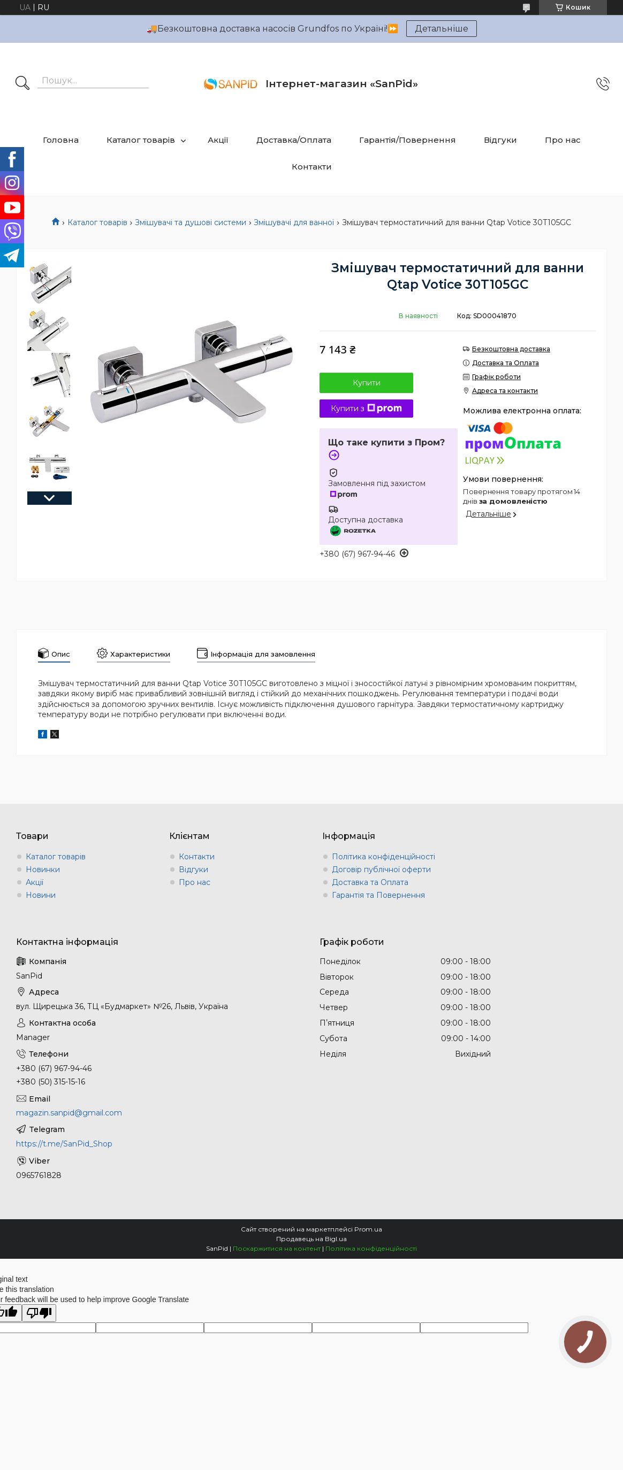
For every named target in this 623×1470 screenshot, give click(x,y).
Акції (218, 140)
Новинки (43, 869)
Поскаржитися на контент (277, 1248)
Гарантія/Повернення (407, 140)
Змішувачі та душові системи (190, 222)
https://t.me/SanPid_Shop (64, 1144)
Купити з (366, 408)
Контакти (312, 166)
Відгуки (500, 140)
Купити (367, 383)
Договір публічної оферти (381, 869)
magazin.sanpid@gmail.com (69, 1113)
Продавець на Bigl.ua (311, 1239)
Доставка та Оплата (370, 882)
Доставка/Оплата (293, 140)
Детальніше (441, 29)
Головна (61, 140)
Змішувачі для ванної (294, 222)
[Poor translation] (39, 1313)
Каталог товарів (141, 140)
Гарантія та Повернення (378, 895)
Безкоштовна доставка (511, 349)
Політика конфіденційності (383, 856)
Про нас (563, 140)
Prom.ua (368, 1229)
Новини (41, 895)
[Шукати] (22, 84)
